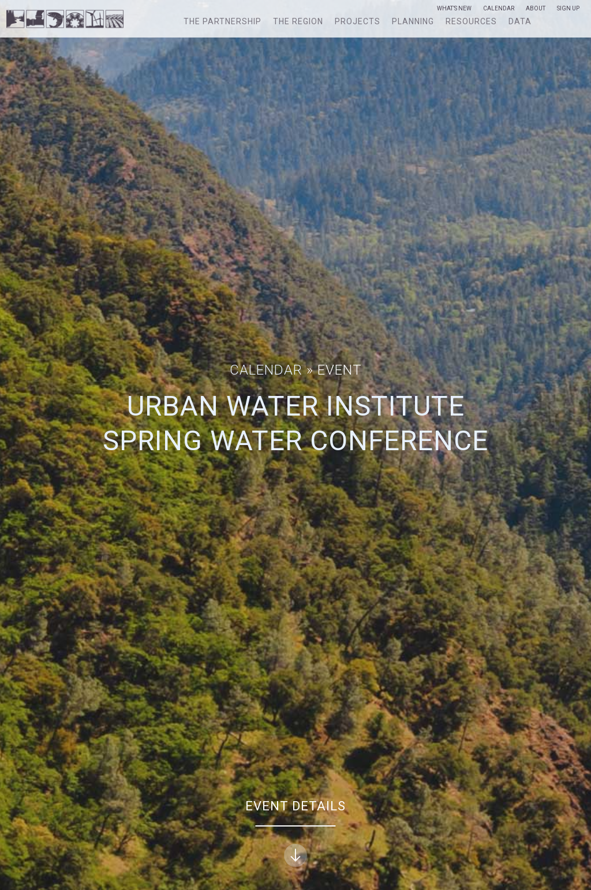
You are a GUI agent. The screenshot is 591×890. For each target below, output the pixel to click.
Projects (357, 21)
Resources (471, 21)
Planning (413, 21)
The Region (298, 21)
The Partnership (222, 21)
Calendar (498, 9)
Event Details (295, 833)
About (535, 9)
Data (520, 21)
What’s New (454, 9)
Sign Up (568, 9)
